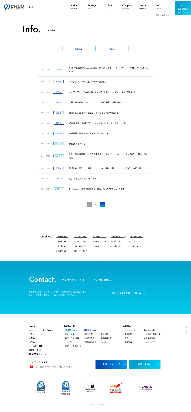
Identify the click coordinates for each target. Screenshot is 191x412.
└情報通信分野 (90, 343)
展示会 (112, 49)
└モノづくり (69, 343)
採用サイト (33, 351)
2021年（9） (62, 242)
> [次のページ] (102, 205)
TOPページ (34, 327)
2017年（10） (131, 242)
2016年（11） (62, 247)
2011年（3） (62, 251)
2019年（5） (96, 242)
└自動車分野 (89, 339)
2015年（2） (80, 247)
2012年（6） (130, 247)
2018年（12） (113, 242)
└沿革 (125, 339)
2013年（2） (113, 247)
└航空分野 (88, 335)
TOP (157, 15)
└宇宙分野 (103, 335)
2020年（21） (79, 242)
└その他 (102, 343)
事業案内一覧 (69, 327)
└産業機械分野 (105, 339)
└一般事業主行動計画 (151, 335)
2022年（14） (132, 237)
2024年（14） (96, 237)
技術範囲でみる (70, 331)
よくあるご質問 (35, 347)
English (31, 7)
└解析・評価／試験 (72, 339)
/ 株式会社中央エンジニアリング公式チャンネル (53, 368)
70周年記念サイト (36, 355)
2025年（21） (79, 237)
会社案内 (127, 327)
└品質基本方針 (148, 331)
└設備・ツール (35, 335)
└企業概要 (127, 335)
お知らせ (79, 49)
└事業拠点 (127, 343)
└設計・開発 (69, 335)
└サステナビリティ (150, 343)
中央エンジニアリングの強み (41, 331)
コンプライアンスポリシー (40, 363)
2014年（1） (96, 247)
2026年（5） (62, 237)
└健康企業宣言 (148, 339)
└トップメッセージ (131, 331)
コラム (32, 343)
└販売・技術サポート (73, 347)
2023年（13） (114, 237)
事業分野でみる (90, 331)
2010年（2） (79, 251)
